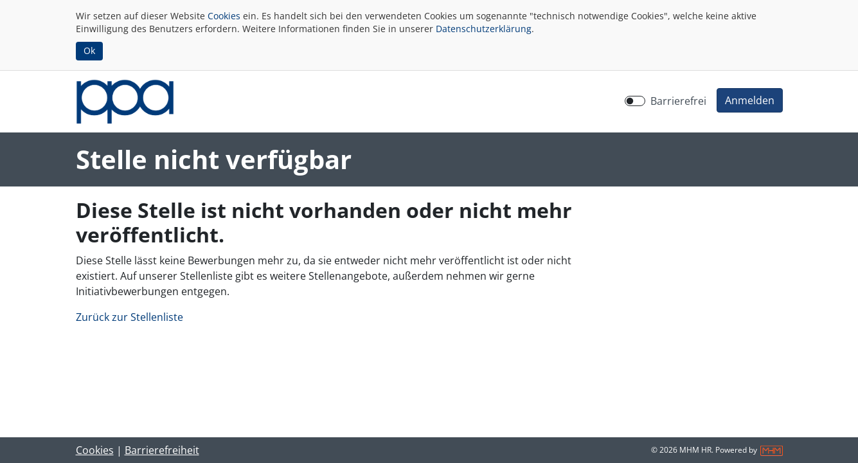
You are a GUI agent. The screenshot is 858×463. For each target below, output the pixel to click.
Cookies (224, 16)
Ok (89, 50)
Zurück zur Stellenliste (129, 317)
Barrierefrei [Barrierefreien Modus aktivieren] (678, 101)
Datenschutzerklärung (484, 29)
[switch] (635, 101)
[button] (750, 100)
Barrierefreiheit (162, 450)
